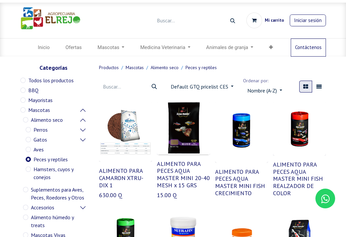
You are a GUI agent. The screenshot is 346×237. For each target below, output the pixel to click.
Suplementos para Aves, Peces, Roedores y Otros (57, 193)
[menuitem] (44, 47)
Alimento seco (47, 120)
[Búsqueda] (233, 21)
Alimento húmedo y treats (52, 221)
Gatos (40, 139)
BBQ (33, 90)
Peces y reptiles (51, 159)
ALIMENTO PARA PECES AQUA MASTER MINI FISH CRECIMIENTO (240, 182)
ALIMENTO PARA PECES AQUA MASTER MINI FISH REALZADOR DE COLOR (298, 179)
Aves (39, 149)
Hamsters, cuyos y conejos (53, 173)
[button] (264, 90)
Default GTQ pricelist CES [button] (200, 86)
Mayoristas (40, 100)
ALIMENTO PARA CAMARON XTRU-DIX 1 (121, 178)
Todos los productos (51, 80)
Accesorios (42, 207)
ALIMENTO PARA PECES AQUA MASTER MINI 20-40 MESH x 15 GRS (183, 174)
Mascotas (39, 110)
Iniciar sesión (308, 20)
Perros (41, 129)
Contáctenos (308, 47)
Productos (109, 67)
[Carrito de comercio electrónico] (265, 20)
